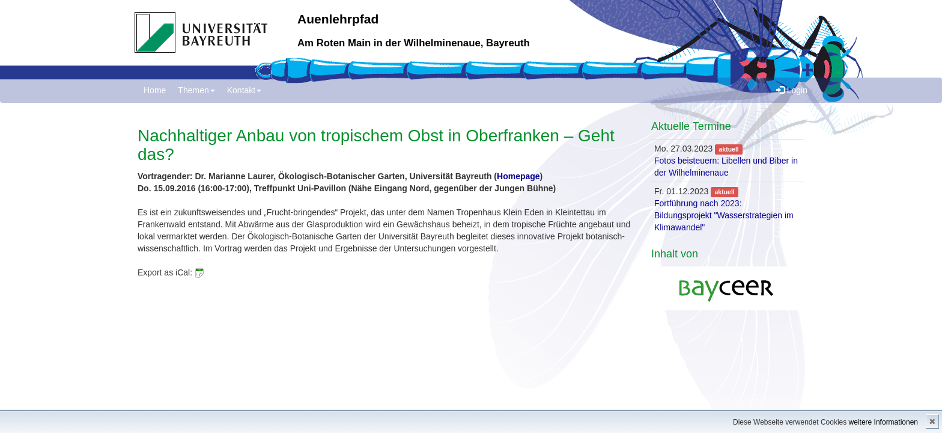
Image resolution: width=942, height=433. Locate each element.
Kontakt (244, 90)
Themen (196, 90)
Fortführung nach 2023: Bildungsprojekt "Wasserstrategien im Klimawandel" (724, 215)
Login (791, 90)
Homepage (518, 176)
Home (155, 90)
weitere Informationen (883, 422)
